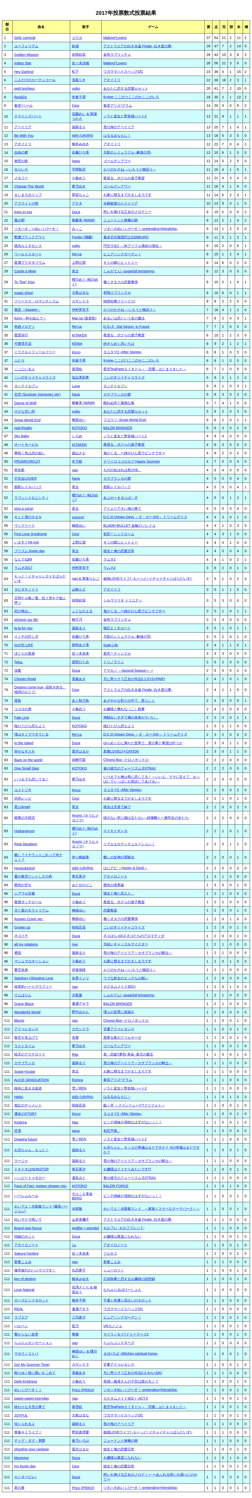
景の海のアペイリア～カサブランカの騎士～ (137, 953)
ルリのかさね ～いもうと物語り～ (129, 169)
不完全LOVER (25, 478)
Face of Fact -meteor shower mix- (40, 1186)
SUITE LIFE (23, 645)
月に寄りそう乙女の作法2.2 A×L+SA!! (132, 1373)
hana (76, 161)
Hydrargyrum (24, 831)
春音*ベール (23, 105)
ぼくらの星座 (24, 653)
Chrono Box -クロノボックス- (126, 760)
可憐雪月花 (23, 344)
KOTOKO (79, 428)
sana (75, 1131)
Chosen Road (25, 679)
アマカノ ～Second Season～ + (128, 670)
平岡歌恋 (79, 169)
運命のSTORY (25, 1114)
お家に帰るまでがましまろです (127, 195)
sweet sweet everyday (31, 1398)
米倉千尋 (79, 97)
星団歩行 (21, 335)
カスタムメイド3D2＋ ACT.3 (125, 1398)
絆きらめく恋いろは (118, 344)
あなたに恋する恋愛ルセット (125, 88)
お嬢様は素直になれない (122, 1236)
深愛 (17, 670)
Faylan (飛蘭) (82, 237)
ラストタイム (24, 1046)
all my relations (26, 944)
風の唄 (19, 220)
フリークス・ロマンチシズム (36, 301)
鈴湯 (75, 46)
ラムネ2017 (23, 568)
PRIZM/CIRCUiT (27, 461)
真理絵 (77, 369)
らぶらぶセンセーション (33, 1343)
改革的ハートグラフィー (33, 986)
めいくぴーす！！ (28, 1390)
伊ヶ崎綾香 (80, 857)
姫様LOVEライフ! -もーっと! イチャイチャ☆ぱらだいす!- (147, 579)
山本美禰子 (80, 1219)
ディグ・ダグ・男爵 (29, 1441)
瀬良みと (79, 1178)
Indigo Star (23, 63)
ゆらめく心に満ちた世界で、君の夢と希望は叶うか (143, 743)
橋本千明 (79, 1300)
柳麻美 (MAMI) (83, 220)
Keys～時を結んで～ (30, 318)
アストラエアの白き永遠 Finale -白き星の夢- (138, 46)
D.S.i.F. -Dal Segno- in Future (126, 327)
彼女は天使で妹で (117, 807)
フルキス (110, 1253)
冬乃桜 (77, 461)
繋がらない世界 (26, 1334)
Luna (76, 386)
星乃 (75, 1326)
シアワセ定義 (24, 893)
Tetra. (18, 662)
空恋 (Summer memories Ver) (37, 394)
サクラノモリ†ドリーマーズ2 (126, 1334)
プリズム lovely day (29, 551)
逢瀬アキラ (80, 1003)
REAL (19, 1309)
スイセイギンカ (115, 831)
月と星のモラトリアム (31, 910)
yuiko (76, 88)
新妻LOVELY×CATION (121, 751)
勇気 (17, 953)
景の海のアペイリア (118, 127)
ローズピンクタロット (31, 1300)
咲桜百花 (79, 927)
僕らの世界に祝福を (118, 1012)
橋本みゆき (80, 144)
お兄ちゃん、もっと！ (31, 1150)
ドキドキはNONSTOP (31, 1169)
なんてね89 (23, 559)
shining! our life (26, 620)
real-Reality (23, 428)
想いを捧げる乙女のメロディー (127, 212)
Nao (75, 1122)
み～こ (77, 229)
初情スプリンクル (117, 293)
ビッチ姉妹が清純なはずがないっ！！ (132, 1122)
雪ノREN (79, 1088)
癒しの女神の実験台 (118, 857)
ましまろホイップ (28, 195)
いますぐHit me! (26, 542)
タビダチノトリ (26, 589)
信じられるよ (24, 1424)
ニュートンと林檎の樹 (120, 220)
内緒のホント (24, 1236)
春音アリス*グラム (117, 105)
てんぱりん (23, 995)
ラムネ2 (109, 559)
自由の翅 (21, 152)
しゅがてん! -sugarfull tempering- (129, 271)
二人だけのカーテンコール (35, 80)
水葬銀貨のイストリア (120, 203)
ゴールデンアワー (117, 161)
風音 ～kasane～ (27, 310)
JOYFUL (21, 1415)
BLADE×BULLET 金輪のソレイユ (129, 526)
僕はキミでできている (31, 734)
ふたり (19, 360)
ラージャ (21, 1161)
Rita (75, 1055)
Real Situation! (25, 844)
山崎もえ (79, 589)
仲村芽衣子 (80, 310)
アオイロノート (115, 876)
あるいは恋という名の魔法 (124, 318)
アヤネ (77, 203)
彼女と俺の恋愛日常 (118, 551)
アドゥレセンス (26, 1029)
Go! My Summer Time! (32, 1365)
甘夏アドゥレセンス (118, 1029)
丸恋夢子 (79, 1270)
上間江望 (79, 262)
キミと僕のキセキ (28, 517)
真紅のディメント (28, 1105)
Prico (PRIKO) (83, 1390)
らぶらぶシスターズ (118, 1343)
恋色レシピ (23, 798)
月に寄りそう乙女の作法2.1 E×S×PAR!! (134, 679)
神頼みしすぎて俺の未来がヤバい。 (130, 717)
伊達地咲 (79, 970)
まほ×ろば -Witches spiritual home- (130, 1354)
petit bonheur (24, 88)
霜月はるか (80, 751)
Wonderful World (27, 1012)
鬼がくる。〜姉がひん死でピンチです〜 (134, 453)
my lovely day (25, 1466)
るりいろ (21, 169)
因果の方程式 (24, 818)
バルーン (21, 1326)
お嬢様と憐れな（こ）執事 (124, 709)
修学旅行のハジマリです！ (35, 1270)
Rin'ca (77, 254)
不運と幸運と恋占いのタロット (127, 1300)
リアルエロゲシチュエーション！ (129, 844)
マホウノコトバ (26, 1354)
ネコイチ (21, 936)
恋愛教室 (110, 910)
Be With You (23, 136)
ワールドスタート (28, 254)
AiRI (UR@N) (82, 136)
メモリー (21, 178)
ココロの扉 (23, 709)
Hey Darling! (24, 72)
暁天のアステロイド (29, 1054)
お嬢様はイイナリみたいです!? (127, 1169)
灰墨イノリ (80, 978)
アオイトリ (112, 80)
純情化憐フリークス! (119, 301)
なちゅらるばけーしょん (122, 1290)
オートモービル (26, 444)
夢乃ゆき (79, 186)
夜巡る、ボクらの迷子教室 (124, 178)
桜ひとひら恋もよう (29, 726)
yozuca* (78, 517)
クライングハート (28, 116)
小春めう (79, 178)
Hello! (18, 1097)
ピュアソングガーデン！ (122, 254)
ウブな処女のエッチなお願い (125, 978)
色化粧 (19, 470)
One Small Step (26, 768)
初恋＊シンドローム (118, 534)
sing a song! (23, 509)
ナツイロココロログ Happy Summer (131, 461)
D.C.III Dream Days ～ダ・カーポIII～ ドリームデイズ (145, 517)
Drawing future (25, 1139)
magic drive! (23, 293)
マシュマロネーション (31, 961)
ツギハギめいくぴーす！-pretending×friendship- (140, 229)
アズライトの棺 (26, 203)
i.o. (74, 1245)
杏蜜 (75, 1038)
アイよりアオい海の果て (122, 509)
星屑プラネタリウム (29, 262)
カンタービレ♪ (25, 1477)
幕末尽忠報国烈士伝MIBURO (126, 237)
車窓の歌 (21, 161)
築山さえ (79, 453)
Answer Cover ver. (28, 919)
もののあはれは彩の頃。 (122, 470)
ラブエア (21, 1317)
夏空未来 (21, 970)
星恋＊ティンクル (117, 653)
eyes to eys (23, 212)
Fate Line (21, 718)
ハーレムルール (26, 1196)
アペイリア (23, 127)
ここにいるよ (24, 369)
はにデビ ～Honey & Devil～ (125, 868)
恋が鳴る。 (23, 611)
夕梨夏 (77, 995)
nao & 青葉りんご (85, 579)
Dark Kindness (25, 1381)
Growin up (22, 927)
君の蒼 (19, 1488)
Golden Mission (26, 55)
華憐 (75, 1334)
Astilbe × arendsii (85, 1228)
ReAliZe (20, 97)
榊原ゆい (79, 420)
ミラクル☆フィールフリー (35, 352)
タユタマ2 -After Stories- (122, 352)
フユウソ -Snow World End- (125, 420)
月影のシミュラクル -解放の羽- (127, 152)
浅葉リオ (79, 80)
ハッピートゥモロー (29, 1178)
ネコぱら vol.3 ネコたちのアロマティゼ (133, 936)
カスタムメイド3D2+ (119, 986)
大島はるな (80, 293)
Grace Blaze (24, 1004)
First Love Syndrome (30, 534)
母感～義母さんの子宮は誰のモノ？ (130, 1381)
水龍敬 (77, 1209)
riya (75, 944)
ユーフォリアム (26, 46)
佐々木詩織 (80, 63)
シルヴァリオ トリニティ (122, 600)
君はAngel (22, 807)
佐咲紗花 (79, 54)
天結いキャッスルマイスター (125, 944)
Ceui (75, 105)
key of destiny (25, 1279)
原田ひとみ (80, 662)
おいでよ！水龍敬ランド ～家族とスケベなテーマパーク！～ (151, 1209)
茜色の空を (23, 885)
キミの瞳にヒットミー (120, 262)
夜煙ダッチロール (28, 902)
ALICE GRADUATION (31, 1080)
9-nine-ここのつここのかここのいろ (131, 97)
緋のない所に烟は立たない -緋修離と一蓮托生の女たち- (146, 818)
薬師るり (79, 127)
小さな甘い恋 (24, 411)
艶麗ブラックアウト (29, 237)
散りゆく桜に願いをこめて (35, 1373)
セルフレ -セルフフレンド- (124, 1228)
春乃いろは (80, 1441)
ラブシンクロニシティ (31, 498)
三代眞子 (79, 1317)
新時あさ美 (80, 645)
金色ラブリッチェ (117, 54)
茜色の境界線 (113, 885)
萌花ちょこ (80, 195)
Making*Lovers (115, 38)
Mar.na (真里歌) (84, 318)
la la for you (23, 628)
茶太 (75, 271)
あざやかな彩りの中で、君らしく (129, 701)
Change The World (29, 186)
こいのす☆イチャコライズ (35, 377)
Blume (19, 1020)
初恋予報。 (112, 1131)
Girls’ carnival (24, 38)
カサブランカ (24, 1063)
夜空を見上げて (26, 1038)
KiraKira (20, 1122)
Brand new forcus (28, 1228)
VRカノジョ (112, 1326)
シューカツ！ (113, 1270)
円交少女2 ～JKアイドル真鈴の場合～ (132, 246)
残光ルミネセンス (28, 246)
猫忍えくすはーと (117, 628)
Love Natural (24, 1290)
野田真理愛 (80, 1432)
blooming (21, 1458)
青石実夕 (79, 876)
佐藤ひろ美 (80, 152)
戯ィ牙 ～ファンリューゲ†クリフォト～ (134, 1105)
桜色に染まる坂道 (28, 1088)
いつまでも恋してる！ (31, 779)
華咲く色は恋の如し (29, 453)
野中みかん (80, 1012)
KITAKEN (79, 335)
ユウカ (77, 38)
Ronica (77, 1080)
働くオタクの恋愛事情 (120, 282)
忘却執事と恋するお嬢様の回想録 (129, 1279)
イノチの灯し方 (26, 636)
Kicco (76, 352)
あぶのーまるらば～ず (120, 498)
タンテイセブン (26, 386)
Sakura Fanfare (26, 1253)
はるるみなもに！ (117, 136)
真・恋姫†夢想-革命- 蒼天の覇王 (128, 1054)
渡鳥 (17, 701)
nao (75, 470)
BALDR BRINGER (117, 428)
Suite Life (110, 645)
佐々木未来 (80, 653)
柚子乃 (77, 619)
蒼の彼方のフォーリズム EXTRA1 (129, 768)
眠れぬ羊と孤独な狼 (118, 403)
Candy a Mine (25, 271)
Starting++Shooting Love (33, 978)
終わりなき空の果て (29, 1407)
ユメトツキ (23, 790)
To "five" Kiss (24, 282)
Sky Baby (21, 436)
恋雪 (17, 1131)
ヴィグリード (24, 526)
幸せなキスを (24, 751)
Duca (76, 212)
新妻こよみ (23, 1262)
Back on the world (28, 760)
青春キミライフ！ (28, 1432)
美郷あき (79, 679)
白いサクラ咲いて (28, 1219)
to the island (23, 743)
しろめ (77, 436)
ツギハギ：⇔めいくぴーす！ (36, 229)
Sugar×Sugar (24, 1072)
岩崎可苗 (79, 760)
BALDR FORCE (115, 1186)
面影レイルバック (28, 487)
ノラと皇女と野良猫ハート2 (125, 116)
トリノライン (113, 662)
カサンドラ (80, 301)
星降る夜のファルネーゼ (122, 1038)
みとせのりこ (82, 885)
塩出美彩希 (80, 377)
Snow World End (27, 420)
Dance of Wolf (25, 403)
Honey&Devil (24, 868)
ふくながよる (82, 611)
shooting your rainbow (31, 1449)
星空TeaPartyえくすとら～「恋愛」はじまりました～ (144, 369)
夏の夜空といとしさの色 (33, 876)
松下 (75, 71)
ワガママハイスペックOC (123, 71)
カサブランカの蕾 (117, 394)
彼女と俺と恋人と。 (118, 893)
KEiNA (77, 344)
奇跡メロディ (24, 327)
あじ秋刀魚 (80, 701)
